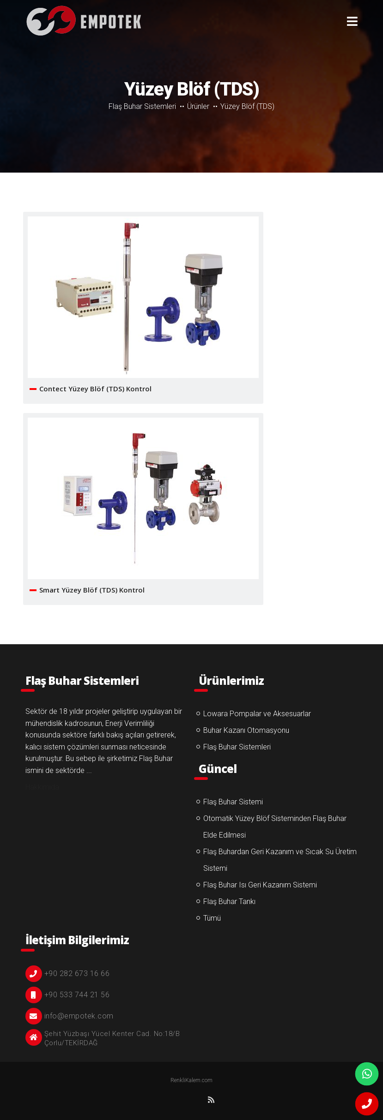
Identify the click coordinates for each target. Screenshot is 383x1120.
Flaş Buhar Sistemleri (142, 106)
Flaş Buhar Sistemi (233, 801)
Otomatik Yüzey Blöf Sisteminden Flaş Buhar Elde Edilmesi (275, 826)
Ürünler (198, 106)
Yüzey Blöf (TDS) (83, 21)
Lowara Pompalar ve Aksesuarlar (257, 713)
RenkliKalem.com (191, 1080)
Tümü (212, 918)
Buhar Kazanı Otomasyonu (246, 730)
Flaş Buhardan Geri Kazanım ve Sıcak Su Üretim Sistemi (280, 860)
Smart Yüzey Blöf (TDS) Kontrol (92, 589)
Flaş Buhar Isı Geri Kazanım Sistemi (260, 884)
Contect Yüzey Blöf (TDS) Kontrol (95, 388)
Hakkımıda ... (46, 787)
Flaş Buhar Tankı (229, 901)
